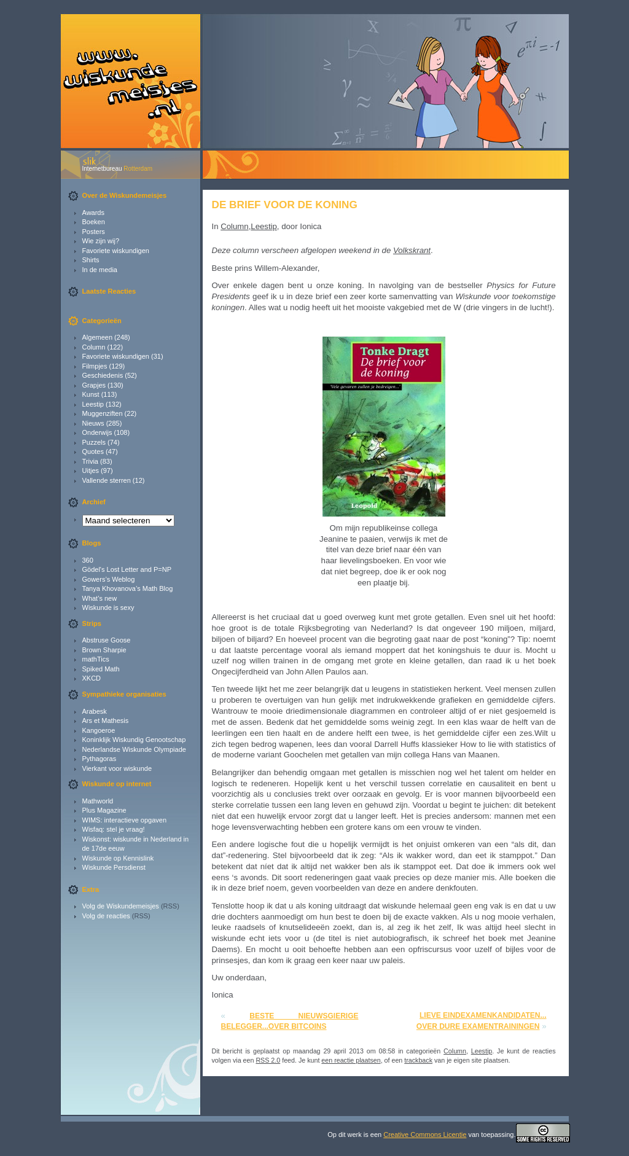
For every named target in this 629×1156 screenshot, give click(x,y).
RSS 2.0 (268, 1060)
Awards (93, 212)
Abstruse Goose (106, 640)
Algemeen (97, 337)
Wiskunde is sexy (108, 607)
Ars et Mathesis (105, 720)
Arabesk (94, 711)
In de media (99, 269)
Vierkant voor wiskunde (117, 768)
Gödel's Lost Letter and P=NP (127, 569)
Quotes (93, 451)
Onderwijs (97, 432)
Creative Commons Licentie (424, 1134)
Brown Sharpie (104, 650)
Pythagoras (99, 758)
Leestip (93, 404)
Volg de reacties (106, 916)
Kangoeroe (98, 730)
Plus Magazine (104, 810)
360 (87, 560)
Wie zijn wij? (101, 240)
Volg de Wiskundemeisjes (120, 906)
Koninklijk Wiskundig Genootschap (134, 739)
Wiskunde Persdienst (114, 867)
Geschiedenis (102, 375)
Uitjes (91, 470)
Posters (93, 231)
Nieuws (93, 423)
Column (94, 347)
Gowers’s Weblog (108, 579)
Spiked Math (101, 669)
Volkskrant (412, 250)
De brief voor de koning (284, 204)
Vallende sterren (106, 480)
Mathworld (98, 801)
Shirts (91, 260)
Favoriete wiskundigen (115, 250)
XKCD (91, 678)
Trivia (90, 461)
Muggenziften (102, 413)
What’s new (99, 598)
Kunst (91, 394)
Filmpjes (94, 366)
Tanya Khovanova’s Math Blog (127, 588)
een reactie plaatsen (350, 1060)
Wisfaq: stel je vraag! (113, 829)
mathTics (95, 659)
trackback (418, 1060)
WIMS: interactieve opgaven (124, 820)
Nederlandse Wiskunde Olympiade (134, 749)
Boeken (93, 221)
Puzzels (94, 442)
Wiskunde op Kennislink (118, 858)
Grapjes (94, 385)
